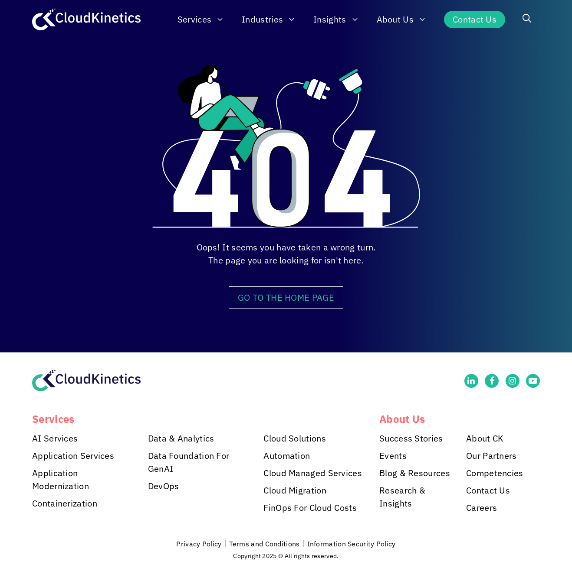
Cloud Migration (294, 490)
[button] (527, 19)
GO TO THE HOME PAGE (286, 297)
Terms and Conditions (264, 543)
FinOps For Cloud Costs (310, 507)
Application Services (73, 455)
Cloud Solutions (294, 438)
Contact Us (474, 19)
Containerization (64, 503)
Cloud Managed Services (312, 473)
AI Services (55, 438)
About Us (406, 19)
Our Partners (491, 455)
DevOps (163, 486)
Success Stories (411, 438)
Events (393, 455)
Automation (286, 455)
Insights (340, 19)
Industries (273, 19)
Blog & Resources (414, 473)
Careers (481, 507)
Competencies (494, 473)
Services (205, 19)
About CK (484, 438)
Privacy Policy (198, 543)
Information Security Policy (351, 543)
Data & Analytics (181, 438)
